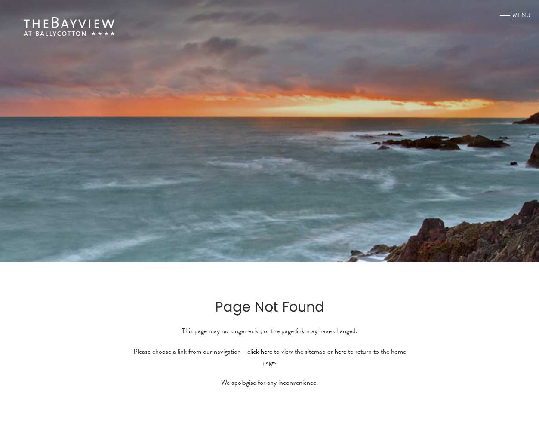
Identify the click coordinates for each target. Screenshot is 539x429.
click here (259, 351)
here (340, 351)
